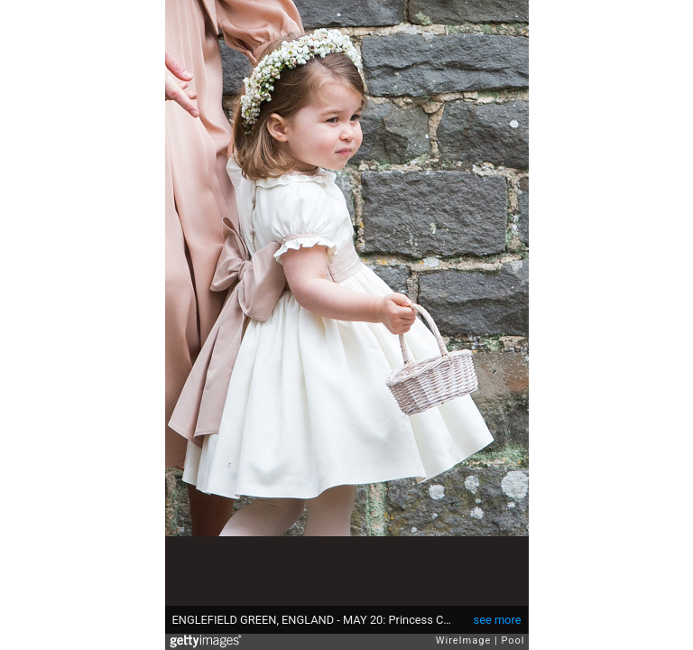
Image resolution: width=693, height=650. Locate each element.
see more (498, 620)
